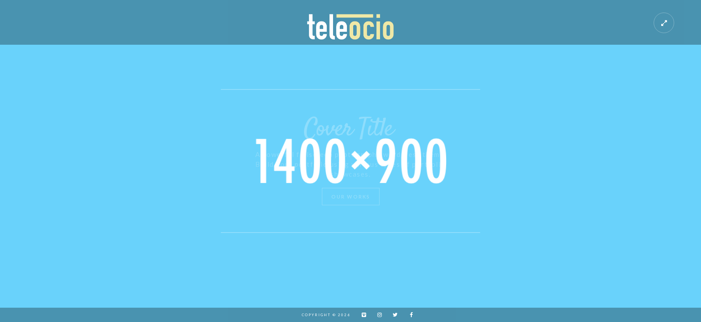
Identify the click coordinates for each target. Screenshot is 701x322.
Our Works (350, 196)
